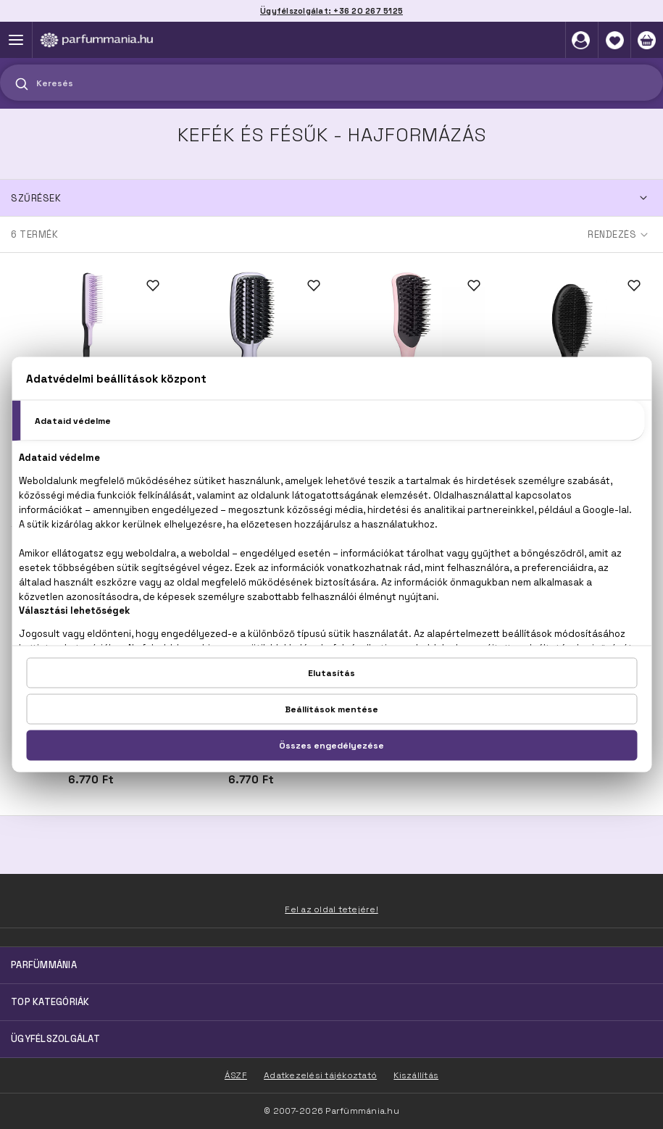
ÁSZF (236, 1075)
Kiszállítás (415, 1075)
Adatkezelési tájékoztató (320, 1075)
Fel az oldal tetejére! (331, 909)
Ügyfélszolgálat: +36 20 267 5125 (331, 11)
